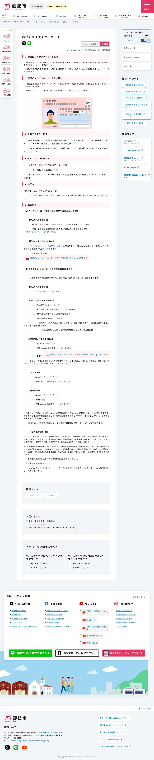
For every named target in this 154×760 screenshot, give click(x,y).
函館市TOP (6, 22)
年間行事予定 (130, 66)
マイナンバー (36, 495)
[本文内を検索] (95, 44)
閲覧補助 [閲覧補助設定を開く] (37, 6)
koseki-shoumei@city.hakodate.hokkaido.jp (55, 527)
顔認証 (52, 495)
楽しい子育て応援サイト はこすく (135, 115)
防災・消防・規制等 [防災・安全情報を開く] (56, 6)
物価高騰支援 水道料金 (136, 91)
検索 (106, 44)
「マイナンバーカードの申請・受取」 (41, 232)
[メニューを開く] (147, 6)
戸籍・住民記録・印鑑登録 (58, 22)
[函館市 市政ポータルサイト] (15, 6)
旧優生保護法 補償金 (135, 123)
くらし (43, 22)
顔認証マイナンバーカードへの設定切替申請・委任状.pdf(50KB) (58, 258)
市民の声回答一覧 (132, 57)
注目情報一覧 (130, 48)
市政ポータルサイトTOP (21, 22)
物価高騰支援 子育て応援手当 (135, 106)
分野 (35, 22)
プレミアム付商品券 (134, 98)
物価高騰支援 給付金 (135, 85)
